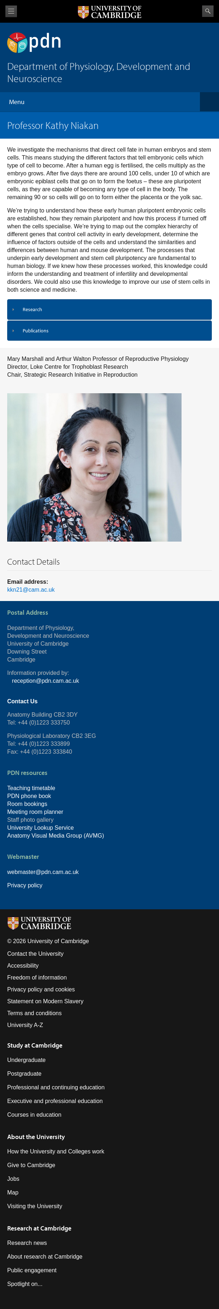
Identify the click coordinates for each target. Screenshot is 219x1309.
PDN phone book (29, 796)
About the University (36, 1137)
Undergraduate (26, 1060)
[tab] (109, 309)
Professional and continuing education (55, 1087)
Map (12, 1192)
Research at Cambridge (39, 1228)
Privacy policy (25, 885)
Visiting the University (34, 1206)
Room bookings (27, 804)
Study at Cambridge (34, 1045)
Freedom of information (37, 977)
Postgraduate (24, 1074)
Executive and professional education (55, 1101)
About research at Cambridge (44, 1257)
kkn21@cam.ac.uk (31, 590)
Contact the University (35, 954)
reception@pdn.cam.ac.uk (45, 681)
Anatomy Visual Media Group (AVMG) (55, 836)
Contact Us (22, 701)
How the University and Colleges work (55, 1151)
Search (208, 11)
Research (32, 309)
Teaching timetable (31, 788)
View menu (11, 11)
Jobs (13, 1179)
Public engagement (32, 1270)
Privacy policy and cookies (41, 989)
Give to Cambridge (31, 1165)
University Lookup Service (40, 828)
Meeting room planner (35, 812)
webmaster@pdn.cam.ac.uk (43, 872)
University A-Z (25, 1025)
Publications (36, 330)
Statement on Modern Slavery (45, 1001)
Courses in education (34, 1115)
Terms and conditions (34, 1013)
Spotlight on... (25, 1284)
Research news (27, 1243)
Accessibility (23, 966)
